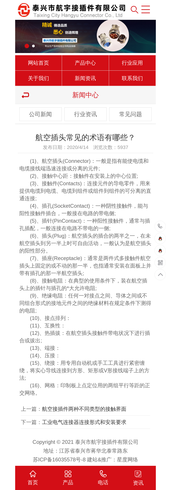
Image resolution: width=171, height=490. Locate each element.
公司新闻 (40, 114)
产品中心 (85, 63)
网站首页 (38, 63)
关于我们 (38, 78)
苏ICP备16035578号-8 (59, 459)
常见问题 (130, 114)
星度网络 (127, 459)
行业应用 (132, 63)
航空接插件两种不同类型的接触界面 (84, 409)
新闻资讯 (85, 78)
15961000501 (160, 226)
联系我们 (132, 78)
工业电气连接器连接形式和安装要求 (84, 422)
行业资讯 (85, 114)
